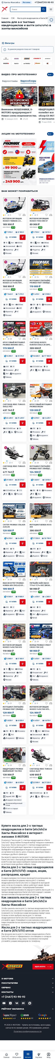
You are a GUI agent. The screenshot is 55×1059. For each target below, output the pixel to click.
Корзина (38, 1055)
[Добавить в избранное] (19, 215)
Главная (6, 1055)
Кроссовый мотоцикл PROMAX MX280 (41, 405)
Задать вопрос (40, 967)
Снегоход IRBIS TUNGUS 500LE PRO (14, 405)
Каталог (28, 1056)
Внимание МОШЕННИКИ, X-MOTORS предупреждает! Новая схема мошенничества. (19, 112)
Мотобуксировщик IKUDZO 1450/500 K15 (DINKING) (39, 708)
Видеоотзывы (10, 81)
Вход (48, 1055)
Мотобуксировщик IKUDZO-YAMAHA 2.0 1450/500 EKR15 (12, 219)
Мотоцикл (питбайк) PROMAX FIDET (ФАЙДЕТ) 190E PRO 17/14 (14, 708)
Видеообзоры (28, 81)
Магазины (26, 2)
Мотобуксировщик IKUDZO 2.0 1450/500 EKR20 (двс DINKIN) (12, 281)
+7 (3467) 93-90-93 (44, 2)
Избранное (17, 1055)
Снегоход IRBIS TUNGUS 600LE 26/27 (41, 770)
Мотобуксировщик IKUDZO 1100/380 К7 (39, 219)
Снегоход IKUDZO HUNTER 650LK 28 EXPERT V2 (41, 343)
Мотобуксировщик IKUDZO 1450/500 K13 (12, 646)
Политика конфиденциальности (28, 1031)
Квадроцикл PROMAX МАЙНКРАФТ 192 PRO (13, 770)
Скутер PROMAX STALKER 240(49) (14, 526)
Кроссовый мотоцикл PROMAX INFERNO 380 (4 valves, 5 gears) (14, 343)
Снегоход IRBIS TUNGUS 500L (14, 467)
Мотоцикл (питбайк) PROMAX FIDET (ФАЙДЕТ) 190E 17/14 (40, 467)
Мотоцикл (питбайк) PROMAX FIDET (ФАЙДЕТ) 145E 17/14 (40, 281)
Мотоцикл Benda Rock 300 (40, 526)
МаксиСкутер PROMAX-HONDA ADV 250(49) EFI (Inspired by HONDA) (13, 584)
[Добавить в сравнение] (24, 215)
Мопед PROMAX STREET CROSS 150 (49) (40, 646)
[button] (8, 232)
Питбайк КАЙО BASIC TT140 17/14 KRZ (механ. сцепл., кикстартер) (41, 584)
